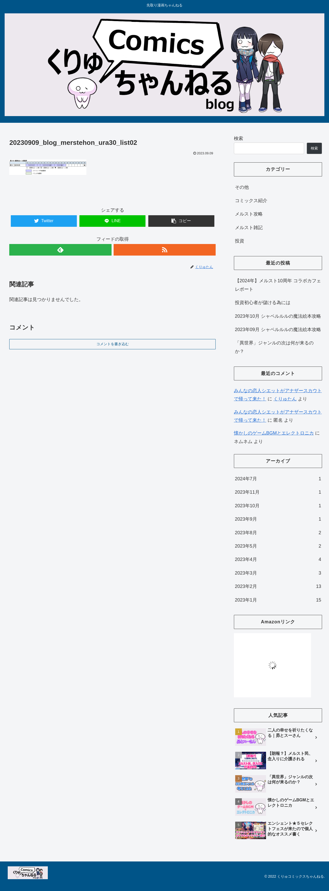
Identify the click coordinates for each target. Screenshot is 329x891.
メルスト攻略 (249, 214)
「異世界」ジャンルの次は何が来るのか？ (274, 347)
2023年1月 (278, 600)
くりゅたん (285, 398)
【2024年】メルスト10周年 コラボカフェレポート (278, 285)
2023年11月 (278, 492)
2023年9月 (278, 519)
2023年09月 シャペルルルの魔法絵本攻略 (278, 329)
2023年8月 (278, 533)
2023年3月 (278, 573)
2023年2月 (278, 586)
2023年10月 (278, 506)
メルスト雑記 (249, 227)
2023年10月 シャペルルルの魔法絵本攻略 (278, 316)
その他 (242, 187)
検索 (238, 138)
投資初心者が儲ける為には (262, 302)
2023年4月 (278, 559)
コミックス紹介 (251, 200)
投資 (239, 240)
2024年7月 (278, 479)
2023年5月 (278, 546)
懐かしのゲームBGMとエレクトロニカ (274, 433)
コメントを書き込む (112, 344)
